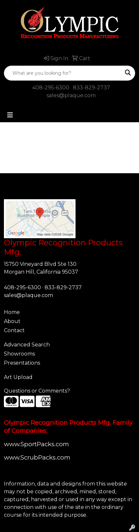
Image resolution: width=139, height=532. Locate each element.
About (12, 321)
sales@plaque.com (71, 95)
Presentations (22, 363)
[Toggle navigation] (10, 115)
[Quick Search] (62, 73)
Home (12, 312)
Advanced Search (27, 345)
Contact (14, 330)
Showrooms (19, 354)
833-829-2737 (91, 87)
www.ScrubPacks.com (37, 457)
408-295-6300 (50, 87)
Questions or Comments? (37, 391)
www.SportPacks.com (36, 444)
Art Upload (18, 377)
